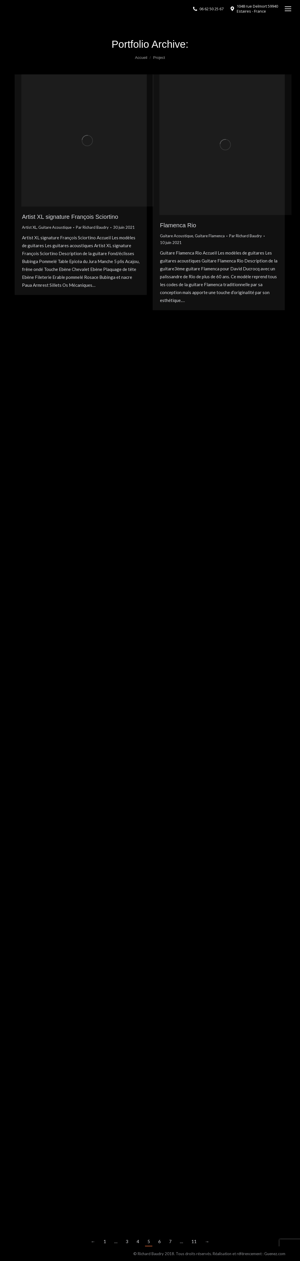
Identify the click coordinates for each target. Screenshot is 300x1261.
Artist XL (29, 227)
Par (92, 227)
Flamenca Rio (178, 225)
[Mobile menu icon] (288, 9)
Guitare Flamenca (210, 235)
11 (194, 1241)
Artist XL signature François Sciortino (70, 217)
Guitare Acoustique (54, 227)
